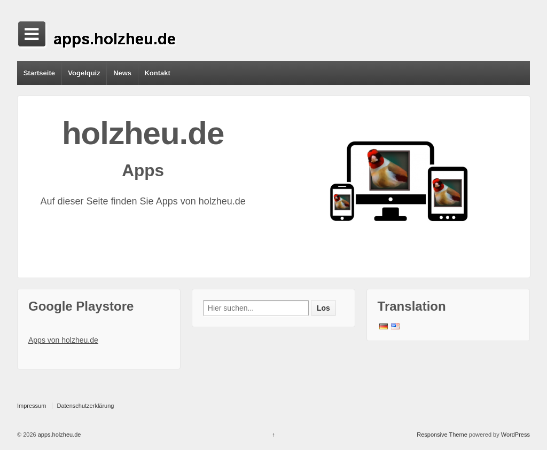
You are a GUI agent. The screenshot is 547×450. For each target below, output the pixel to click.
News (122, 73)
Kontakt (157, 73)
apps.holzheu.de (58, 434)
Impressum (31, 405)
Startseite (39, 73)
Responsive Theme (442, 434)
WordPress (515, 434)
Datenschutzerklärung (85, 405)
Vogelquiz (84, 73)
